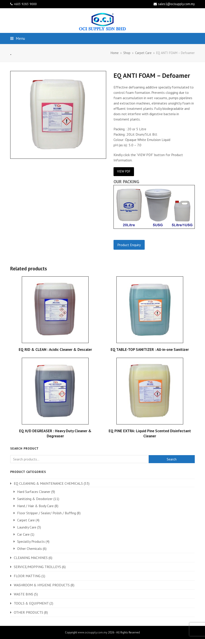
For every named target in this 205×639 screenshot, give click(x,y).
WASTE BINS (23, 594)
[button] (17, 38)
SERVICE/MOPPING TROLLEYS (37, 567)
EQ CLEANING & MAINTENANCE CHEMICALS (48, 483)
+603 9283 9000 (25, 4)
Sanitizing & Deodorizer (35, 498)
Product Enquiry (129, 245)
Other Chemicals (29, 548)
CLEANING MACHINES (31, 557)
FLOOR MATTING (27, 576)
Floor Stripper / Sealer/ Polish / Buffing (46, 513)
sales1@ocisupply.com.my (176, 4)
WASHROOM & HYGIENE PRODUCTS (42, 585)
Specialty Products (31, 541)
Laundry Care (26, 527)
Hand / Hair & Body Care (35, 506)
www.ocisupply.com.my (92, 632)
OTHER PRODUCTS (28, 612)
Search (172, 459)
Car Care (23, 534)
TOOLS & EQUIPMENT (31, 603)
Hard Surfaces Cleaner (33, 491)
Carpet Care (26, 520)
